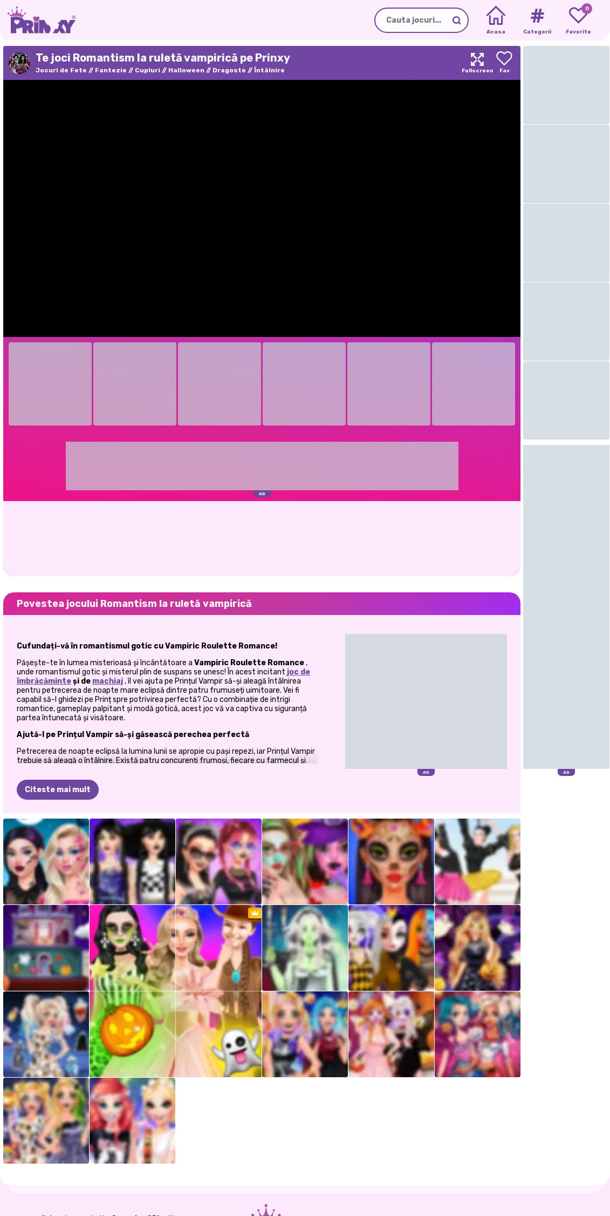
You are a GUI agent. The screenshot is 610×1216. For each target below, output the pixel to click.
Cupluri (147, 70)
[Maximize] (477, 63)
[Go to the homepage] (38, 20)
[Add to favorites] (504, 63)
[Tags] (536, 20)
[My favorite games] (578, 20)
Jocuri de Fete (61, 70)
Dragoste (229, 70)
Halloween (186, 70)
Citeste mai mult (58, 789)
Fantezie (111, 70)
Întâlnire (269, 70)
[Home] (495, 20)
